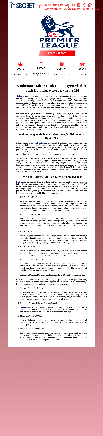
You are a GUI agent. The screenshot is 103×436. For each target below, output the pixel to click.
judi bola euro (41, 143)
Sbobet (23, 307)
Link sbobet (21, 182)
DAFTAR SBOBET (57, 53)
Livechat (62, 68)
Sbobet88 (20, 96)
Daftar (41, 67)
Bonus (82, 68)
